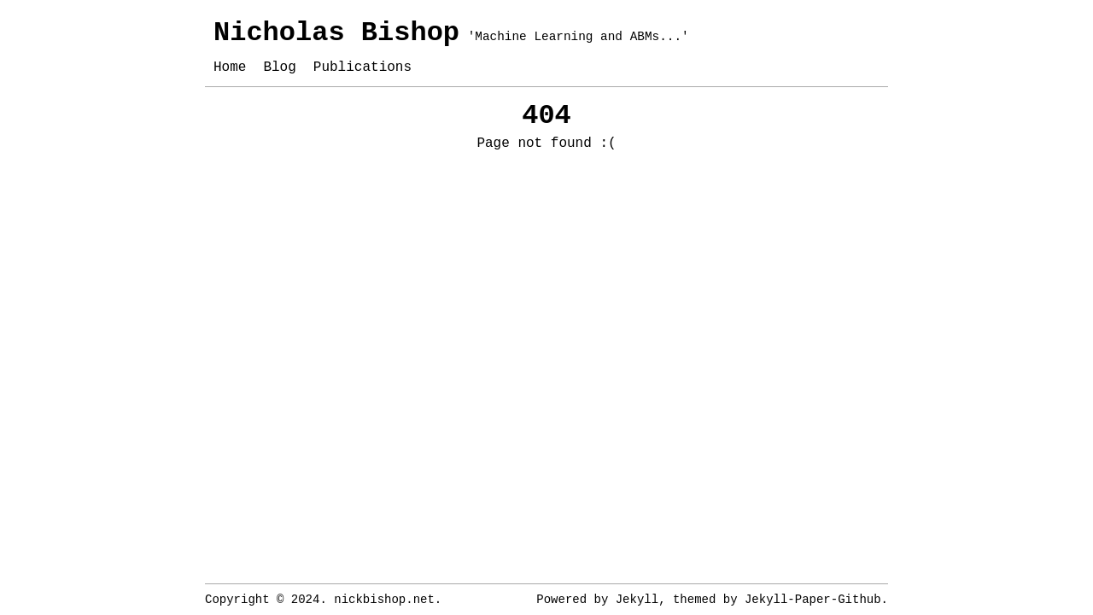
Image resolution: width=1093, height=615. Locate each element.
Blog (279, 67)
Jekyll (637, 599)
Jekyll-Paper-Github (813, 599)
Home (229, 67)
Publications (362, 67)
